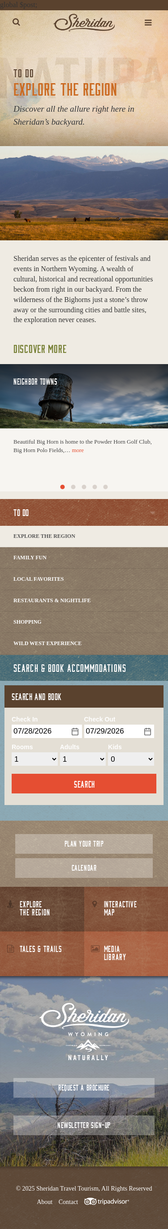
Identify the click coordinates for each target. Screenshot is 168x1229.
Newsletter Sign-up (83, 1125)
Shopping (27, 622)
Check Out (100, 719)
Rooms (22, 747)
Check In (25, 719)
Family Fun (30, 557)
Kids (114, 747)
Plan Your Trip (84, 843)
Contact (68, 1202)
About (44, 1202)
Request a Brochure (83, 1087)
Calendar (84, 868)
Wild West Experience (47, 643)
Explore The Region (44, 536)
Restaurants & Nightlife (51, 600)
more (78, 450)
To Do (21, 512)
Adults (70, 747)
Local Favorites (38, 579)
